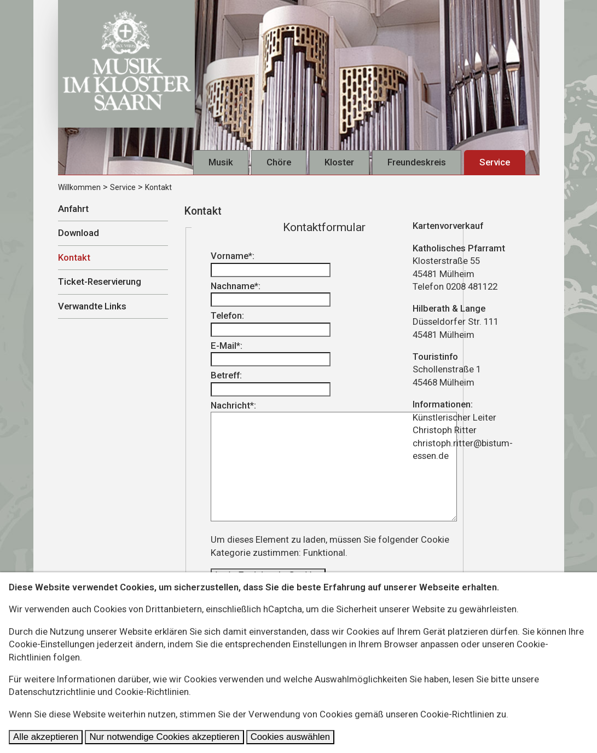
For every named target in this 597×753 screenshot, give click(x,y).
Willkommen (79, 187)
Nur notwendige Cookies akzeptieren (164, 737)
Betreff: (271, 383)
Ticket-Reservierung (99, 281)
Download (78, 232)
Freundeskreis (416, 162)
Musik (220, 162)
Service (494, 162)
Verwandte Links (92, 306)
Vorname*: (271, 263)
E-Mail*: (271, 353)
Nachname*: (271, 293)
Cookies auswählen (291, 737)
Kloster (339, 162)
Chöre (278, 162)
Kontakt (158, 187)
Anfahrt (73, 208)
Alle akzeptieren (45, 737)
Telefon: (271, 323)
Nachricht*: (334, 461)
